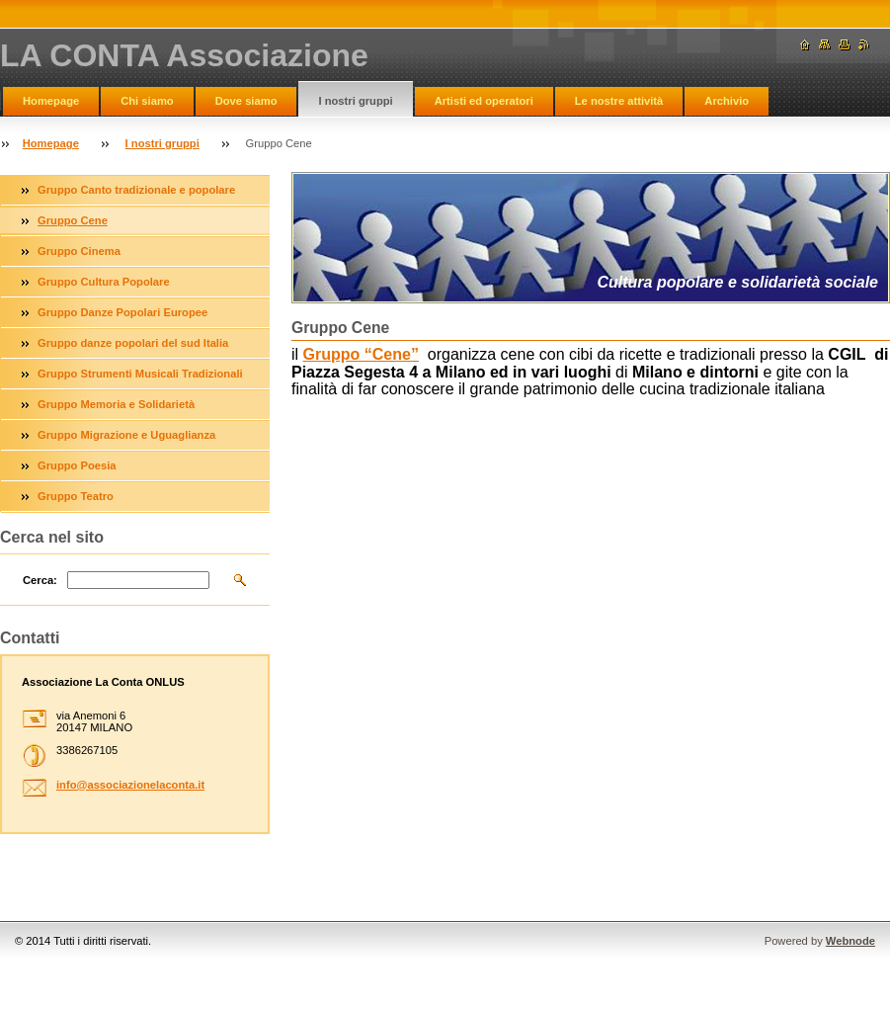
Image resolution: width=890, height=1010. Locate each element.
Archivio (726, 101)
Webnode (850, 941)
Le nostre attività (619, 101)
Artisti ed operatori (484, 101)
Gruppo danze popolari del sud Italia (133, 343)
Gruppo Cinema (79, 251)
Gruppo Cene (73, 220)
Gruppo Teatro (76, 496)
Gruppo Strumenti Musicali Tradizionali (140, 373)
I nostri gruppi (355, 101)
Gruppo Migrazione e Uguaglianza (126, 435)
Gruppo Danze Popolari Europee (122, 312)
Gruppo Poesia (77, 465)
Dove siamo (246, 101)
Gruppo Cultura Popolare (104, 282)
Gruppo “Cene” (361, 354)
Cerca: (40, 580)
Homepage (51, 101)
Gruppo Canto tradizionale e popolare (136, 190)
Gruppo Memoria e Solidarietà (116, 404)
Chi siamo (147, 101)
